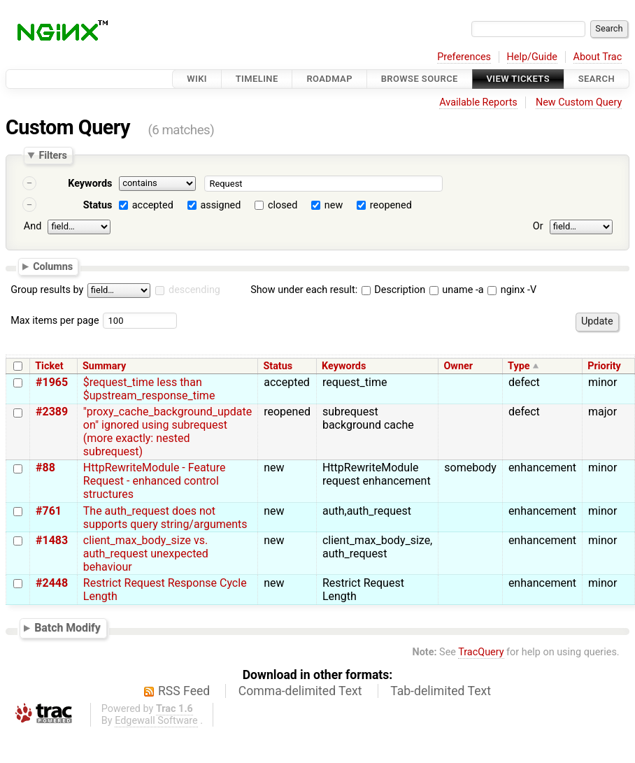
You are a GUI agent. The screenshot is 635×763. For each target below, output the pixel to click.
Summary (104, 366)
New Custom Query (579, 102)
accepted (152, 205)
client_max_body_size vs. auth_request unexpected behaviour (145, 553)
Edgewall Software (156, 721)
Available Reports (478, 102)
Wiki (197, 78)
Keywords (90, 184)
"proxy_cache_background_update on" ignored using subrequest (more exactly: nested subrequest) (167, 431)
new (333, 205)
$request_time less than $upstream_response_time (149, 389)
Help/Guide (532, 57)
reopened (391, 205)
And (32, 226)
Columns (53, 265)
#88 (45, 467)
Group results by (46, 290)
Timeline (257, 78)
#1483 (52, 540)
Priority (604, 366)
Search (596, 78)
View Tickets (518, 78)
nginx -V (511, 290)
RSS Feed (184, 691)
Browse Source (419, 78)
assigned (220, 205)
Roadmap (329, 78)
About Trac (597, 57)
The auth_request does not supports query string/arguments (165, 517)
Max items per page (54, 321)
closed (282, 205)
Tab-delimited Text (440, 691)
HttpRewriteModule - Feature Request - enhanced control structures (154, 481)
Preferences (464, 57)
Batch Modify (67, 628)
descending (194, 290)
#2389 (52, 411)
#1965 (52, 382)
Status (98, 205)
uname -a (456, 290)
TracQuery (481, 652)
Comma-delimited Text (300, 691)
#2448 (52, 583)
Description (393, 290)
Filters (52, 155)
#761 (49, 511)
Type (518, 366)
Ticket (49, 366)
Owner (458, 366)
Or (538, 226)
